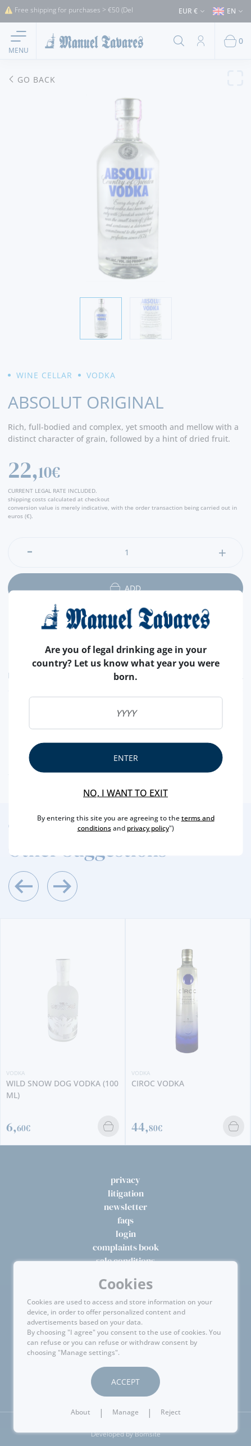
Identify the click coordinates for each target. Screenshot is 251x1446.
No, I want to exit (125, 793)
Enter (125, 758)
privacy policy (148, 828)
